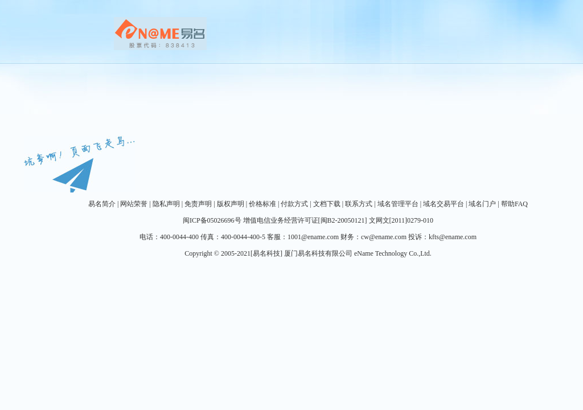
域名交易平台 (443, 204)
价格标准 (262, 204)
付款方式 (294, 204)
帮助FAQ (514, 204)
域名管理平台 (397, 204)
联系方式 (358, 204)
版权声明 (230, 204)
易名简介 (102, 204)
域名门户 (482, 204)
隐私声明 (166, 204)
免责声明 (198, 204)
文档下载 (326, 204)
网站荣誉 (133, 204)
